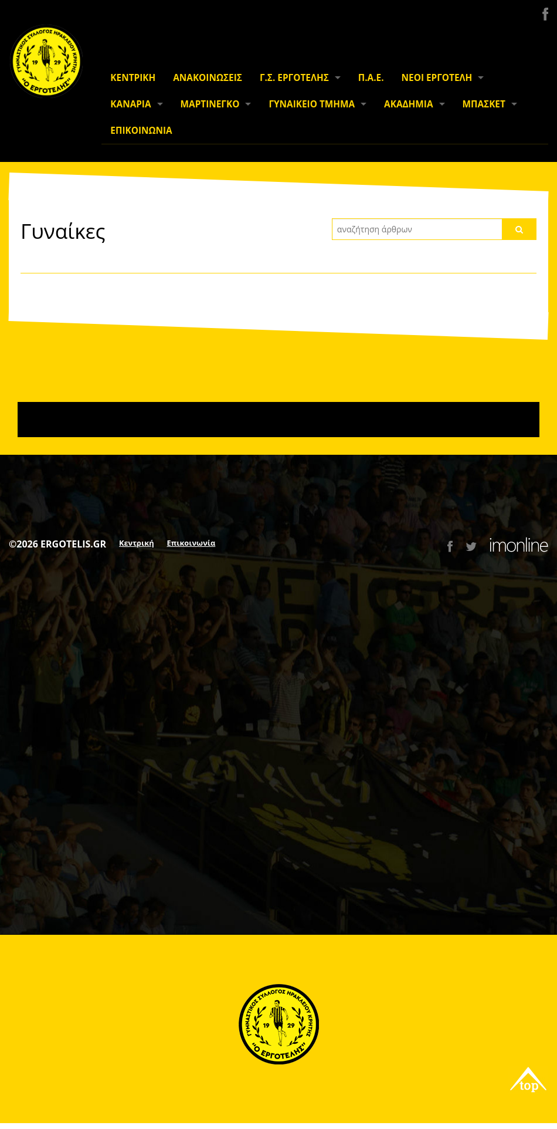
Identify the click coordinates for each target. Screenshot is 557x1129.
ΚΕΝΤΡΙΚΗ (132, 78)
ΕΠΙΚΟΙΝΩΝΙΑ (141, 130)
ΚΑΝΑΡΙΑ (130, 104)
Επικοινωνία (191, 543)
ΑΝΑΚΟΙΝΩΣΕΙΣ (207, 78)
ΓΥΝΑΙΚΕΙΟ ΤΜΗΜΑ (312, 104)
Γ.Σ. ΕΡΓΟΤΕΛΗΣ (294, 78)
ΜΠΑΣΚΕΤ (484, 104)
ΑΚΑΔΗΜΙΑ (408, 104)
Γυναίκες (63, 231)
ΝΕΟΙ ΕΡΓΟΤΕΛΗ (437, 78)
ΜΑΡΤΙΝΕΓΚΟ (210, 104)
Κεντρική (136, 543)
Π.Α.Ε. (371, 78)
